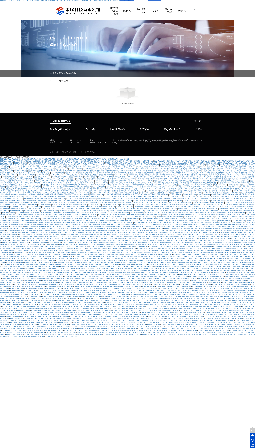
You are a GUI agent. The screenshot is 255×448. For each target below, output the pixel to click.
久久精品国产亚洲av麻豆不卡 (144, 266)
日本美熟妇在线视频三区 (198, 209)
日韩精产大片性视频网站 (242, 320)
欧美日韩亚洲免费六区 (234, 236)
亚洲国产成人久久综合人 (174, 223)
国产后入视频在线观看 (173, 226)
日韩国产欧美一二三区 (215, 288)
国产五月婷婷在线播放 (34, 300)
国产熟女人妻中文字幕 (143, 167)
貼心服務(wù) (141, 10)
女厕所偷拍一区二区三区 (172, 268)
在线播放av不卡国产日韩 (112, 302)
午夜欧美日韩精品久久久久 (195, 316)
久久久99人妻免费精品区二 (164, 183)
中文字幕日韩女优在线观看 (20, 336)
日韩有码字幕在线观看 (89, 199)
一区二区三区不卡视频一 (58, 209)
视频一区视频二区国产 (113, 298)
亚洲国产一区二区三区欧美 (66, 240)
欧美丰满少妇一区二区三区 (138, 169)
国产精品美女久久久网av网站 (62, 224)
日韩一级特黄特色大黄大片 (176, 221)
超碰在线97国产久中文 (218, 274)
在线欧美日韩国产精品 (189, 195)
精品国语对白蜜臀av (63, 318)
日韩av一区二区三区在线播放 (26, 175)
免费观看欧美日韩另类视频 (117, 165)
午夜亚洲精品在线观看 (42, 221)
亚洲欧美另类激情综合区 (31, 226)
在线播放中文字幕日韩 (93, 318)
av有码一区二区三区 (184, 304)
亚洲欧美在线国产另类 (92, 189)
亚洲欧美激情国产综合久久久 (44, 306)
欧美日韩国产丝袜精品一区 (179, 193)
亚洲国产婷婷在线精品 (226, 181)
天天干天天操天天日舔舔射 (169, 185)
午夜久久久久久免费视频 (81, 290)
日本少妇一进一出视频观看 (231, 242)
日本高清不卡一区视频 (192, 167)
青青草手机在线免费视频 (227, 165)
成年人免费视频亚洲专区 (242, 163)
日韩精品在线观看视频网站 (49, 219)
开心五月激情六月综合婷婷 (132, 256)
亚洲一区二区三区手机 (106, 189)
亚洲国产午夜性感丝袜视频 (179, 181)
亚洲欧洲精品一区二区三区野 (44, 224)
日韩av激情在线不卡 (178, 266)
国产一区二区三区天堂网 (229, 282)
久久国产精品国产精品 (99, 244)
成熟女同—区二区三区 (138, 258)
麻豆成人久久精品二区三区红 (230, 187)
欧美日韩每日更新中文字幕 (27, 234)
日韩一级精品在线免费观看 (145, 260)
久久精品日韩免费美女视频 (51, 193)
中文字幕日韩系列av (171, 209)
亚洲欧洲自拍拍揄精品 (185, 215)
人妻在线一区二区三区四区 (86, 183)
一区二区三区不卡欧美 (70, 236)
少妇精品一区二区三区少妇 (215, 294)
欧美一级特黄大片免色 (76, 191)
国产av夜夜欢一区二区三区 (133, 288)
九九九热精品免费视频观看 (186, 213)
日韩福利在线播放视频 (235, 278)
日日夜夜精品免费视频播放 (213, 312)
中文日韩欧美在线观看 (128, 187)
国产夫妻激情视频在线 (82, 179)
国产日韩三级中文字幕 (65, 171)
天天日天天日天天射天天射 (114, 254)
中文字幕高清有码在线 (110, 223)
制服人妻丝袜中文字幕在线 (168, 165)
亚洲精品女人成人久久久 (7, 161)
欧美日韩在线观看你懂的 (74, 201)
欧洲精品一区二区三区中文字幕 (210, 161)
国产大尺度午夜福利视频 (14, 173)
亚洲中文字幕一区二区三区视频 (155, 314)
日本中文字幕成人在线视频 (136, 175)
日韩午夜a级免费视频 (157, 207)
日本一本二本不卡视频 (129, 252)
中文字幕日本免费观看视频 (116, 238)
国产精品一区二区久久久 (74, 217)
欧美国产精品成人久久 (156, 250)
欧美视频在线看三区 (183, 165)
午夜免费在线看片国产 (220, 302)
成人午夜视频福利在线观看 (189, 330)
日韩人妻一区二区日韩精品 (241, 191)
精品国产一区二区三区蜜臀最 (11, 264)
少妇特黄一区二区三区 (96, 284)
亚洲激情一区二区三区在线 (119, 228)
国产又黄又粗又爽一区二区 (223, 217)
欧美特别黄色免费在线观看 (27, 224)
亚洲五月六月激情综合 (201, 268)
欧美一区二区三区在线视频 (128, 232)
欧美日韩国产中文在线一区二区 (25, 213)
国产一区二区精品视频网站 (116, 161)
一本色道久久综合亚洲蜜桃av (135, 280)
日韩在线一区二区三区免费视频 (99, 280)
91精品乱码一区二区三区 (159, 197)
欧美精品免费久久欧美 (208, 171)
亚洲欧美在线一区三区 (152, 191)
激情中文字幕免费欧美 (67, 193)
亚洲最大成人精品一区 (208, 224)
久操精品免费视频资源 (234, 195)
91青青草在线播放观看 (176, 217)
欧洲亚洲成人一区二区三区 (195, 234)
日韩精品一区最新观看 (183, 308)
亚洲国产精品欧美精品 (235, 223)
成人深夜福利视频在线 (200, 306)
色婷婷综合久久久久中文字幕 (136, 228)
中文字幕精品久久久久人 (168, 276)
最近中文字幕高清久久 (197, 191)
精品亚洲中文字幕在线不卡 (194, 205)
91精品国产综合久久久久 (104, 250)
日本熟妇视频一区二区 (10, 205)
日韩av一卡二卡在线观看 (232, 203)
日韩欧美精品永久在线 (162, 217)
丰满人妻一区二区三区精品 (132, 292)
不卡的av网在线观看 (226, 296)
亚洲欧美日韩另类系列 (126, 264)
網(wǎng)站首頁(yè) (114, 11)
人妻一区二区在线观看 (189, 201)
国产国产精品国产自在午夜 (161, 179)
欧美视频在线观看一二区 (96, 264)
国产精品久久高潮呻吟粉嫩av (49, 211)
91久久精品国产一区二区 (209, 266)
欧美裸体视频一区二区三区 (55, 236)
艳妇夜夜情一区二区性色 (204, 272)
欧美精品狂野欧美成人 (156, 177)
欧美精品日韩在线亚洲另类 (86, 328)
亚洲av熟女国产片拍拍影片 (231, 254)
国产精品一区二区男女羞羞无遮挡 (122, 274)
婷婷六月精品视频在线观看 (243, 161)
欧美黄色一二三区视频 (85, 294)
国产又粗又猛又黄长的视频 (226, 163)
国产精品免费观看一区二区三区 (124, 177)
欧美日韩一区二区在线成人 (45, 215)
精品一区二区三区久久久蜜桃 (116, 312)
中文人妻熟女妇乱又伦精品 (141, 209)
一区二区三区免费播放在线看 (108, 167)
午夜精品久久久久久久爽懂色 (232, 304)
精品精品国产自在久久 (198, 264)
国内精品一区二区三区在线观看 (188, 274)
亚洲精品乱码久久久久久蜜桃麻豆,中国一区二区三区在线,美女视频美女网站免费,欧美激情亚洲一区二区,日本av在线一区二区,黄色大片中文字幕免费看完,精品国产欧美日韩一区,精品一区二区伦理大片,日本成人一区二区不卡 (65, 159)
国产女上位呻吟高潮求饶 (148, 195)
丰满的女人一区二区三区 (100, 165)
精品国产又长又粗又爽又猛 (53, 161)
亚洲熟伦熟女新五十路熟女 (167, 211)
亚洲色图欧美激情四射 (45, 197)
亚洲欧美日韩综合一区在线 (75, 177)
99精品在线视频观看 (135, 308)
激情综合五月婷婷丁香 (96, 195)
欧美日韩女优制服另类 (11, 308)
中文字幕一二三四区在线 (41, 217)
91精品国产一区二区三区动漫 (12, 274)
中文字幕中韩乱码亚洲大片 (177, 232)
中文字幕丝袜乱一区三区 (132, 238)
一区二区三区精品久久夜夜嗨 (178, 234)
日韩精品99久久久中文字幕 (121, 314)
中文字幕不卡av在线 (147, 161)
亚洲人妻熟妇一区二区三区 (119, 199)
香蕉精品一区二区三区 (130, 242)
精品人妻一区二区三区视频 (181, 256)
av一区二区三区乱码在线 (112, 264)
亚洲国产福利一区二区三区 (247, 173)
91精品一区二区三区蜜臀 (35, 163)
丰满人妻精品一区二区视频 (41, 312)
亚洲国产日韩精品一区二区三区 (68, 244)
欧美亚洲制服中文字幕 (79, 171)
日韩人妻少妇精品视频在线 (36, 252)
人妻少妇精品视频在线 (238, 221)
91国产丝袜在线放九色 (185, 282)
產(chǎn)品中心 (72, 73)
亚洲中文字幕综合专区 (92, 306)
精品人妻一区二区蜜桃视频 (219, 219)
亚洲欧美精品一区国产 (169, 258)
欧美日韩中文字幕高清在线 (123, 215)
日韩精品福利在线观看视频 (96, 226)
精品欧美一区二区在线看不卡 (225, 248)
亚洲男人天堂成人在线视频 (39, 284)
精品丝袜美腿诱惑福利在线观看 (96, 248)
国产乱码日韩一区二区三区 (228, 264)
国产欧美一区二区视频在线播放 (142, 201)
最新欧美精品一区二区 (182, 189)
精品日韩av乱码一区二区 (215, 308)
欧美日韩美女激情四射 (153, 276)
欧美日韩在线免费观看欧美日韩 (166, 242)
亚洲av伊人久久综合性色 (171, 177)
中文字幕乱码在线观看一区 (87, 173)
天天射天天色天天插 (25, 308)
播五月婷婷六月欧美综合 (187, 169)
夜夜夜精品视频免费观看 (154, 215)
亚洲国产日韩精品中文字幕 (105, 191)
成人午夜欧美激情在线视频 (80, 246)
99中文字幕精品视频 (212, 209)
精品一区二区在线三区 (170, 294)
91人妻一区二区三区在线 (195, 193)
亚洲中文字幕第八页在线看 (105, 175)
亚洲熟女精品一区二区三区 (125, 290)
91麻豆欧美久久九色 (146, 193)
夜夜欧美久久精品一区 (156, 304)
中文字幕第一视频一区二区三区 (127, 234)
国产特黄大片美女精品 (74, 213)
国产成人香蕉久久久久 (89, 191)
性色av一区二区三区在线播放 (84, 161)
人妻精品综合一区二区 (147, 320)
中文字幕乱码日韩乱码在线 (120, 310)
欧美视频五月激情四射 (159, 302)
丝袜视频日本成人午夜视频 (43, 167)
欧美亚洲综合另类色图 (34, 171)
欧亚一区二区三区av (111, 266)
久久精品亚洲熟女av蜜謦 (115, 193)
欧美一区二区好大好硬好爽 (97, 246)
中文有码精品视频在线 (176, 171)
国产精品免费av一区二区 (129, 248)
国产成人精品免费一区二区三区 (182, 254)
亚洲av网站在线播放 (200, 294)
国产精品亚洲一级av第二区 (157, 240)
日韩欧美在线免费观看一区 (227, 189)
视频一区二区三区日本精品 (56, 189)
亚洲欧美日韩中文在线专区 (183, 286)
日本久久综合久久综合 (233, 226)
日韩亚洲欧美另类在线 (82, 284)
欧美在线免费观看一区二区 (32, 211)
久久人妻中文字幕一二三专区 (71, 268)
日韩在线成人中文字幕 (234, 185)
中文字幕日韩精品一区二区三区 (126, 167)
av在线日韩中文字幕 (113, 179)
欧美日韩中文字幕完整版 (210, 189)
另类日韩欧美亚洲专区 (93, 209)
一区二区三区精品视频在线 (95, 260)
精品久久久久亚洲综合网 (141, 177)
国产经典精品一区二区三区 (150, 254)
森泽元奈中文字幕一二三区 (17, 223)
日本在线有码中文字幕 (85, 244)
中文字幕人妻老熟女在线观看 (157, 224)
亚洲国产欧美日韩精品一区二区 (85, 310)
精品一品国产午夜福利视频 (65, 290)
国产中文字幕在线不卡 (29, 250)
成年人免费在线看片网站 (88, 230)
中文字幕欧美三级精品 (60, 201)
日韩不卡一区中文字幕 (101, 181)
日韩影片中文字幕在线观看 (142, 207)
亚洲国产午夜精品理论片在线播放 (115, 286)
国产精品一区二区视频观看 (222, 167)
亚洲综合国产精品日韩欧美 (127, 179)
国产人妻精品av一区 (98, 163)
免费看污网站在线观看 (211, 228)
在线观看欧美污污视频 (112, 270)
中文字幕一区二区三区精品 (202, 211)
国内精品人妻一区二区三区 (162, 181)
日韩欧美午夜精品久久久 (116, 256)
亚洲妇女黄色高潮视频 (58, 167)
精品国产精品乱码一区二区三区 (38, 165)
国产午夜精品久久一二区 (58, 199)
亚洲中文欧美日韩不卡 (242, 199)
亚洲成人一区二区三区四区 (122, 169)
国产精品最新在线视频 (175, 195)
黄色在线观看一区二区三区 (106, 215)
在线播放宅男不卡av (30, 199)
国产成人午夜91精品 (68, 264)
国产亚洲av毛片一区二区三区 (90, 213)
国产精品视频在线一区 (29, 215)
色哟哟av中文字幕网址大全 (227, 209)
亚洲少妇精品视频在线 (177, 161)
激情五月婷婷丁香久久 (212, 165)
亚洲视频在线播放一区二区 (91, 169)
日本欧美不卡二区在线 (232, 274)
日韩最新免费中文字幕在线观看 (236, 213)
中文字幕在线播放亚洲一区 (157, 226)
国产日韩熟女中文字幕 (15, 258)
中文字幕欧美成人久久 (89, 250)
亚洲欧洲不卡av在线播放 (108, 240)
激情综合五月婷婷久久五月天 (84, 165)
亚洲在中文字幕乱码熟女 (218, 226)
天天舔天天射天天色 (184, 280)
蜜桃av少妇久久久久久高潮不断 (142, 197)
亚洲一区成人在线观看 (180, 163)
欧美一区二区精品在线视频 (85, 332)
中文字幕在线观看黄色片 (247, 250)
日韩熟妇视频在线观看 (149, 173)
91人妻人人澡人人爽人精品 (117, 219)
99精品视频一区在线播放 (182, 191)
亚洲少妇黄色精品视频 (67, 302)
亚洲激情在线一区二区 (170, 304)
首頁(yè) (61, 73)
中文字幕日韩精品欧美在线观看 (196, 175)
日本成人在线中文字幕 (165, 175)
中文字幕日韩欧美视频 (165, 312)
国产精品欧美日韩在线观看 (121, 213)
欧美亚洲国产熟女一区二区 (83, 274)
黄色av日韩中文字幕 (197, 280)
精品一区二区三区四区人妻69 (123, 209)
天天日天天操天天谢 (42, 298)
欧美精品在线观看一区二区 (192, 252)
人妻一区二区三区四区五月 (50, 187)
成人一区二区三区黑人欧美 (74, 199)
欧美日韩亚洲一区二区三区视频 (230, 250)
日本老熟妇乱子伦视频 (219, 177)
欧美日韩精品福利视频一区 (54, 272)
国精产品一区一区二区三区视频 (103, 236)
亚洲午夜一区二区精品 (91, 221)
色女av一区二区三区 (29, 167)
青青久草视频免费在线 (78, 207)
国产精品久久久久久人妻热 (201, 332)
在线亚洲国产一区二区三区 (11, 260)
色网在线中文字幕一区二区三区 (52, 288)
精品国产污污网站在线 (141, 246)
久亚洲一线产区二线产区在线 (229, 232)
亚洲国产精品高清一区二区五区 (14, 199)
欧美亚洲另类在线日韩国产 (241, 266)
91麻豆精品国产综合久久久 (226, 183)
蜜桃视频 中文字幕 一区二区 (140, 250)
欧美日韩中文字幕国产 (160, 272)
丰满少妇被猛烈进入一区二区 (110, 205)
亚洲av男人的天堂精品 (233, 298)
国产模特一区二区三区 (143, 232)
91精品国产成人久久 (187, 207)
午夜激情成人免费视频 (51, 244)
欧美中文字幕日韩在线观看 (151, 282)
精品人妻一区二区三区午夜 (63, 203)
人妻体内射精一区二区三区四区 (116, 282)
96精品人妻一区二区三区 (166, 334)
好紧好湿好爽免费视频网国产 (218, 215)
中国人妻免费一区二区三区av (92, 296)
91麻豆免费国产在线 (83, 252)
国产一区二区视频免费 (29, 292)
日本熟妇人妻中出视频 (175, 322)
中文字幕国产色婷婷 (70, 332)
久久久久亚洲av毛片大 (196, 256)
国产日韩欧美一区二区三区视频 (76, 223)
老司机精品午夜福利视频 (17, 322)
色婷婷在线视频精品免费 (225, 280)
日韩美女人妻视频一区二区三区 (154, 326)
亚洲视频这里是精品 (170, 228)
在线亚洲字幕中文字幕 (32, 223)
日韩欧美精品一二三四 (120, 217)
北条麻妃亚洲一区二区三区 (167, 296)
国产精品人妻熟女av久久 (89, 197)
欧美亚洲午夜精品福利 (205, 177)
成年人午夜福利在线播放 (202, 258)
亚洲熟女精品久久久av (106, 169)
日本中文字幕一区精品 (217, 211)
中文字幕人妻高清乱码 (211, 191)
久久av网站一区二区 (186, 310)
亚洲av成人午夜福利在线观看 (107, 221)
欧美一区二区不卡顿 (71, 336)
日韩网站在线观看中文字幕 (113, 171)
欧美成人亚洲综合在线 (56, 312)
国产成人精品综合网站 (60, 292)
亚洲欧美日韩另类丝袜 (48, 296)
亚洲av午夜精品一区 (57, 326)
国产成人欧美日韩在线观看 (184, 242)
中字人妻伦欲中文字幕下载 (31, 254)
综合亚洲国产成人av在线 (16, 197)
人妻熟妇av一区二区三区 (194, 181)
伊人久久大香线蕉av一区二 (162, 161)
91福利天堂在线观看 (25, 238)
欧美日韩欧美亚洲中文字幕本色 (121, 250)
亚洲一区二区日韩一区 (220, 185)
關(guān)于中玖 (169, 10)
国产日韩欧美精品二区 (199, 250)
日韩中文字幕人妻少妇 (68, 165)
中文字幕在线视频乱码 (14, 221)
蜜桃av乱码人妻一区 (226, 316)
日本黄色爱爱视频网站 (244, 282)
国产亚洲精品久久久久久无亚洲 (213, 234)
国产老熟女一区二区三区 (172, 240)
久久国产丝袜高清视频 (232, 240)
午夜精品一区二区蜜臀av (58, 181)
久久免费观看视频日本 (126, 205)
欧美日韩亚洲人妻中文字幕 (218, 332)
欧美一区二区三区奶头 (187, 268)
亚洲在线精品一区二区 (97, 286)
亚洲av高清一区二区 (246, 226)
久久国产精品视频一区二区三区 (49, 274)
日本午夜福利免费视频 (196, 189)
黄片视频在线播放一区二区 (141, 332)
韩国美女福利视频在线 (246, 242)
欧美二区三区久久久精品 (118, 320)
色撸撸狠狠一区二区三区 (200, 282)
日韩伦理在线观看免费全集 (78, 300)
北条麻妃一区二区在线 (160, 223)
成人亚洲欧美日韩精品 (212, 175)
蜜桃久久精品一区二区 (189, 246)
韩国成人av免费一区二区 (237, 246)
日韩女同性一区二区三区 (37, 244)
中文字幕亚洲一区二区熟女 (86, 236)
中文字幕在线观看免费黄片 (61, 304)
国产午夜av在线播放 (185, 270)
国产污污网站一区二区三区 (212, 256)
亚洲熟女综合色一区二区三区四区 (242, 169)
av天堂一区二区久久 (187, 332)
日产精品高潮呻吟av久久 (113, 187)
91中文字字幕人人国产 (133, 320)
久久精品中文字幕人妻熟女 (138, 294)
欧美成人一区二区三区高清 (32, 240)
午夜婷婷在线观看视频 (110, 316)
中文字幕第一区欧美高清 (26, 209)
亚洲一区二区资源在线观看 (85, 326)
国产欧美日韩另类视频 (123, 224)
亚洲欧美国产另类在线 (148, 286)
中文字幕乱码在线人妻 (74, 215)
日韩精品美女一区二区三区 (199, 308)
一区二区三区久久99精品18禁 (165, 262)
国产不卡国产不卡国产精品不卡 (158, 221)
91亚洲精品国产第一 (104, 308)
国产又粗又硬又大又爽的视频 (73, 250)
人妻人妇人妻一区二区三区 (98, 322)
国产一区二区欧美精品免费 (83, 262)
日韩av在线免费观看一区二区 (149, 312)
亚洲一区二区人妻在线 (66, 286)
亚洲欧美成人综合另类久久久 (192, 171)
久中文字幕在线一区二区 (38, 286)
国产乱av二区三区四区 (121, 175)
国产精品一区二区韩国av (58, 320)
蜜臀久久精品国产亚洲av (239, 296)
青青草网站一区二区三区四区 (17, 193)
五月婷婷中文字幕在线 (37, 256)
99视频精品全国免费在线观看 (118, 181)
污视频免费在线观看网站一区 (151, 163)
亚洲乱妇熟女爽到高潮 (197, 334)
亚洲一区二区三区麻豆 (71, 183)
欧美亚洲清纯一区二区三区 (233, 201)
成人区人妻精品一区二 (61, 169)
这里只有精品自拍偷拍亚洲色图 (76, 278)
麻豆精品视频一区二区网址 (172, 207)
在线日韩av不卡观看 (187, 240)
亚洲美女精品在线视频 (109, 201)
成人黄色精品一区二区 (85, 163)
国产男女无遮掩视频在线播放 (113, 195)
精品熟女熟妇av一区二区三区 (73, 276)
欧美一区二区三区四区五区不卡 (203, 318)
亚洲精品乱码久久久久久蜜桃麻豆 (82, 219)
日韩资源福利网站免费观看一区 (163, 260)
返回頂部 (199, 121)
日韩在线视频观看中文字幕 (160, 201)
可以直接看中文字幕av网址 (219, 195)
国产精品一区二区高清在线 (159, 167)
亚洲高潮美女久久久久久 (14, 201)
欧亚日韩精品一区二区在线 (46, 324)
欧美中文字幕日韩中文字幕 (121, 300)
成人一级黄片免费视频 (98, 187)
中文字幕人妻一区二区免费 (170, 215)
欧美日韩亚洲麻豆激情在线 (211, 181)
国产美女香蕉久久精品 (68, 161)
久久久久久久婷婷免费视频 (71, 228)
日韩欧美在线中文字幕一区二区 (221, 169)
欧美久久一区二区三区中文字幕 (212, 187)
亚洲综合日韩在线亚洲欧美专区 (124, 272)
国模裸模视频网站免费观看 (68, 252)
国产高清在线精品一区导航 (51, 270)
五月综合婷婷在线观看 (232, 328)
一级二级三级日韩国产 (198, 270)
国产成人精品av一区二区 (214, 306)
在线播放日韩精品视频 (32, 246)
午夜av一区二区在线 (147, 181)
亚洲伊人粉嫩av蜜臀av (43, 173)
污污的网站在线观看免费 (167, 191)
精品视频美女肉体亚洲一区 (216, 268)
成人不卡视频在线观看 (29, 230)
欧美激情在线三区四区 (234, 302)
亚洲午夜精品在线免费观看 (122, 189)
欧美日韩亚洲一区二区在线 (121, 276)
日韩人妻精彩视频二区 (23, 256)
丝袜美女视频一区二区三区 (110, 296)
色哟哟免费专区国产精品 (74, 181)
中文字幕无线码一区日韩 (26, 217)
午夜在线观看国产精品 (57, 234)
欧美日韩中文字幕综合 (29, 201)
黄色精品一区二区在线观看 (154, 258)
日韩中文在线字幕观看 (245, 179)
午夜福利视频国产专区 (62, 296)
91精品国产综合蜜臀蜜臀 (168, 324)
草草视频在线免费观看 (203, 195)
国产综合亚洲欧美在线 (134, 199)
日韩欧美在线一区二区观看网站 (230, 193)
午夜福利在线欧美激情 (239, 228)
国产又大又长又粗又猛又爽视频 (142, 290)
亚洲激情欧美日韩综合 (179, 175)
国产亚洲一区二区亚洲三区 (155, 203)
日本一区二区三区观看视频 (21, 228)
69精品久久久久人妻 (79, 306)
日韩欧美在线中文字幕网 (174, 272)
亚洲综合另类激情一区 (124, 316)
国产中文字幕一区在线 (87, 185)
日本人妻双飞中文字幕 (226, 290)
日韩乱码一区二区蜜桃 (211, 163)
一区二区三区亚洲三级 (10, 232)
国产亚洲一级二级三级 (106, 217)
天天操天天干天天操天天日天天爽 (226, 224)
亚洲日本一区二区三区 (118, 185)
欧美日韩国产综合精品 (121, 173)
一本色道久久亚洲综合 (158, 284)
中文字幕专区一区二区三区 (49, 240)
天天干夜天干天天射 (16, 167)
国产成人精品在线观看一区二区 (99, 211)
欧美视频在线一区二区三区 (107, 207)
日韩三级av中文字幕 (8, 270)
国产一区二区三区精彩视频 (125, 223)
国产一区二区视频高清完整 (48, 191)
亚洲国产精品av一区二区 (107, 306)
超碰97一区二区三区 (228, 244)
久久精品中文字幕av (171, 264)
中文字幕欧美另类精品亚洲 (161, 171)
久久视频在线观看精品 (28, 221)
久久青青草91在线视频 (47, 262)
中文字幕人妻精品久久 (50, 248)
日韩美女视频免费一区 (39, 179)
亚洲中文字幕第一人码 (24, 195)
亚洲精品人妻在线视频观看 (191, 223)
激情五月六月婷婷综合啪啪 (241, 181)
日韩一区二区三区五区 (203, 322)
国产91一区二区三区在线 (200, 242)
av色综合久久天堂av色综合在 (75, 221)
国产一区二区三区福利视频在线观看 (54, 163)
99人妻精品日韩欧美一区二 (200, 288)
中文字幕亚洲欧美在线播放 (192, 179)
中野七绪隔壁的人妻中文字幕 (220, 330)
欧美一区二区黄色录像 (190, 326)
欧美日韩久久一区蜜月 (15, 215)
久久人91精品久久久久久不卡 (174, 326)
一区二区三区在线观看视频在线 (206, 326)
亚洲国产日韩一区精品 (244, 294)
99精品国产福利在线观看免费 (105, 173)
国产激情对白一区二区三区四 (139, 224)
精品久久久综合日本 (19, 328)
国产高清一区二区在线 (176, 219)
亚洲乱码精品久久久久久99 (100, 219)
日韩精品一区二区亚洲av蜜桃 (216, 310)
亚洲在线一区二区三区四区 (190, 314)
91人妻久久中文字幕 (71, 163)
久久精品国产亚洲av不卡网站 (117, 280)
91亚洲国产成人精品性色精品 (136, 191)
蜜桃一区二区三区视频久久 (65, 248)
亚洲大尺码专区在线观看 (62, 324)
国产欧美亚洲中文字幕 (90, 177)
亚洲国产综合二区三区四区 (97, 254)
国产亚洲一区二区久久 (246, 254)
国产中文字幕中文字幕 (34, 296)
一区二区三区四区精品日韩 (174, 224)
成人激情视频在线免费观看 (45, 292)
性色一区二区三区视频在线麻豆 (243, 244)
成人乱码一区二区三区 (70, 232)
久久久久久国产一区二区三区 (180, 173)
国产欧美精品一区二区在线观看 (68, 328)
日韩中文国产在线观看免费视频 (198, 276)
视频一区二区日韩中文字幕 (222, 238)
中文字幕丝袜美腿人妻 (22, 244)
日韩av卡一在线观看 (62, 191)
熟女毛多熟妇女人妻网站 (124, 240)
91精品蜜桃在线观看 (162, 195)
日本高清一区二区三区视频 (21, 183)
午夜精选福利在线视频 (22, 161)
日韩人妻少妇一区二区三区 (198, 173)
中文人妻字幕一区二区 (228, 199)
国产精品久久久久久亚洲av (156, 264)
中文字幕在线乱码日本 (35, 270)
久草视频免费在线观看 (209, 205)
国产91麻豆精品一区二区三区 (203, 213)
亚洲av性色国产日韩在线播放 (176, 167)
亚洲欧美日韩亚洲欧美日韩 (145, 252)
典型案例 (155, 11)
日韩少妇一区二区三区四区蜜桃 (147, 328)
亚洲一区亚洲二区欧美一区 (140, 268)
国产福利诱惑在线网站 (34, 207)
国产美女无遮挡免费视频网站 (90, 217)
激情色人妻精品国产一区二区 (192, 224)
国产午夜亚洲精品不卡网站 (134, 183)
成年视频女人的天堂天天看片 (159, 232)
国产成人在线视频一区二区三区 (47, 290)
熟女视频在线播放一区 (10, 189)
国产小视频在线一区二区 (24, 189)
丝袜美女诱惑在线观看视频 (14, 230)
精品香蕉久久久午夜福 (23, 310)
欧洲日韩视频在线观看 (57, 173)
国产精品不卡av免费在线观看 (133, 163)
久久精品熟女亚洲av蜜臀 (36, 161)
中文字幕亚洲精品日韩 (149, 183)
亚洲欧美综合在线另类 (107, 209)
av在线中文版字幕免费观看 (144, 179)
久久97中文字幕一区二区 (45, 304)
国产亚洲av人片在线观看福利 (100, 262)
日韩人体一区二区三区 (10, 312)
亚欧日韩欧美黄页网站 (48, 300)
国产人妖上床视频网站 (38, 238)
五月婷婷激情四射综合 (137, 189)
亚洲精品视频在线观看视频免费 (225, 320)
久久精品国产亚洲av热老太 (131, 193)
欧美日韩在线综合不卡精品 (81, 322)
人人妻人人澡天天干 (88, 181)
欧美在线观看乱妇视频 (32, 322)
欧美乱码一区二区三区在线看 (55, 183)
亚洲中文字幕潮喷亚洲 (16, 290)
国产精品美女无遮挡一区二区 (24, 177)
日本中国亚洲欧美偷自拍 (224, 266)
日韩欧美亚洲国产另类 (42, 278)
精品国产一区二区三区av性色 (150, 288)
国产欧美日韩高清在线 (64, 207)
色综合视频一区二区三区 (52, 252)
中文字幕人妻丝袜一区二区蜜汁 (199, 304)
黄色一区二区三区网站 (162, 219)
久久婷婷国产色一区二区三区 (18, 207)
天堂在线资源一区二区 (106, 213)
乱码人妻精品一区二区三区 (139, 316)
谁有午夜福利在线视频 (28, 306)
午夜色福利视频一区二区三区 (119, 326)
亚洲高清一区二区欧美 (75, 169)
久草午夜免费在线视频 (210, 280)
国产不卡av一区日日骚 (30, 290)
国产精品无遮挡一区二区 (140, 221)
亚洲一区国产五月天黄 (101, 238)
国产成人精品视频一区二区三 (20, 185)
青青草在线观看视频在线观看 (13, 203)
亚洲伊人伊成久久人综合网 (58, 175)
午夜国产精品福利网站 (98, 232)
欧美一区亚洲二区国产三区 (242, 256)
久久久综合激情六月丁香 (42, 326)
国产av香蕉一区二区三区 (14, 292)
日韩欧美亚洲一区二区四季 (193, 161)
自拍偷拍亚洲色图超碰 (60, 213)
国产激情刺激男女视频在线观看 (106, 230)
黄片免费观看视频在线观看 (40, 330)
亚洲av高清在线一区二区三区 (106, 268)
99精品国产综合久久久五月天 (36, 272)
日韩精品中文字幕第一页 (206, 223)
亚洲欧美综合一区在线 (100, 161)
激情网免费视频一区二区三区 (48, 226)
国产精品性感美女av (104, 292)
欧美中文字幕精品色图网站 (204, 246)
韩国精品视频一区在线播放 (10, 234)
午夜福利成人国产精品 (62, 300)
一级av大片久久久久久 (112, 246)
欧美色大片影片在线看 (153, 324)
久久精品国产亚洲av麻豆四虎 (161, 193)
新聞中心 (182, 11)
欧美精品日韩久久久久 (47, 203)
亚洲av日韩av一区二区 (29, 173)
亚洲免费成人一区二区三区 (43, 209)
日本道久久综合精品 (55, 165)
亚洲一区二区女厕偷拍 (134, 217)
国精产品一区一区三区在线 (211, 232)
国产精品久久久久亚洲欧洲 (153, 280)
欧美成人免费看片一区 (78, 203)
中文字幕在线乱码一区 (176, 179)
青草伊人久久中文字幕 (165, 199)
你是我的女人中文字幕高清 (240, 292)
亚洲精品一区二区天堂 (200, 207)
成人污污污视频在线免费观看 (239, 171)
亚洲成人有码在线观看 (64, 219)
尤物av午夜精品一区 (184, 209)
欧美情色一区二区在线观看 (145, 248)
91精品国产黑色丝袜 (216, 262)
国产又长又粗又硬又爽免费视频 (30, 219)
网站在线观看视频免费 (11, 224)
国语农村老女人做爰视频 (121, 236)
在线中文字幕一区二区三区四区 (25, 181)
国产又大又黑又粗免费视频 (89, 175)
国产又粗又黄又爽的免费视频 (120, 308)
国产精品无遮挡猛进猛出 (43, 234)
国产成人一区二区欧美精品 (243, 183)
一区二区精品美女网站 (92, 167)
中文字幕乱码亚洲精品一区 (212, 199)
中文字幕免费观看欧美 (38, 195)
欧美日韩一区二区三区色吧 (58, 221)
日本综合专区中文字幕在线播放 (118, 211)
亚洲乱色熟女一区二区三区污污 (51, 185)
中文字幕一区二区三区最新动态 (18, 272)
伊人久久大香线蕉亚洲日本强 (233, 211)
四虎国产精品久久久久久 (163, 173)
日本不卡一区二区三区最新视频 (40, 320)
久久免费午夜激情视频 (74, 197)
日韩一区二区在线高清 (124, 258)
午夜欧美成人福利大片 (16, 226)
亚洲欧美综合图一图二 (190, 219)
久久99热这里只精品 (167, 163)
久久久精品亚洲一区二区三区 (102, 228)
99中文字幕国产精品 (186, 250)
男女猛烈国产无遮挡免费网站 (215, 173)
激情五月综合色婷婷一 (211, 334)
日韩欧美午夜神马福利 (93, 304)
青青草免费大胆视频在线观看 (184, 211)
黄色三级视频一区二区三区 (124, 201)
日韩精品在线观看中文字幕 (83, 187)
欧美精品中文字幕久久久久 (10, 238)
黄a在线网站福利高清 (95, 290)
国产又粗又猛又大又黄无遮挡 (235, 177)
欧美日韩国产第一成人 (18, 191)
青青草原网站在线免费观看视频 (134, 185)
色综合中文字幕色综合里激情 (169, 282)
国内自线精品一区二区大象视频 (76, 209)
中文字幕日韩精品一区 (16, 240)
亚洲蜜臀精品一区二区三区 (75, 292)
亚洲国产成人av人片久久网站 (31, 203)
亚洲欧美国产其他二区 (70, 326)
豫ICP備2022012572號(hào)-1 (90, 152)
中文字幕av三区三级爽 (71, 173)
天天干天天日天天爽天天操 (154, 306)
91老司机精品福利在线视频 (23, 330)
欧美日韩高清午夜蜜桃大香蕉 (95, 171)
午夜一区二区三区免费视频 (106, 177)
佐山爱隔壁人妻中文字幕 (59, 197)
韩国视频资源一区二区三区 (13, 219)
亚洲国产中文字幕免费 (140, 264)
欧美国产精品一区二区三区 (171, 203)
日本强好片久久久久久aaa (43, 181)
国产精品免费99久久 (57, 232)
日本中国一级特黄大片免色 (216, 203)
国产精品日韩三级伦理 (53, 179)
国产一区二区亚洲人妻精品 (232, 234)
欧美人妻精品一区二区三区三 (42, 177)
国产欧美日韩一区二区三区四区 (72, 272)
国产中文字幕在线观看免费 (8, 256)
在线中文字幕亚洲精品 (43, 230)
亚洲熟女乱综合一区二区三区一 (99, 252)
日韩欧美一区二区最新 (135, 173)
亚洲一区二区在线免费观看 (201, 215)
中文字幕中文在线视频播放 (104, 276)
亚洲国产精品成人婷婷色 (127, 246)
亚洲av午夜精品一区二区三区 (131, 195)
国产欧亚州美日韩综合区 (59, 177)
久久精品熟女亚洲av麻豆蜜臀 (90, 234)
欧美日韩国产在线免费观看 (68, 266)
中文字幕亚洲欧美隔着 (97, 302)
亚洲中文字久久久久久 (123, 230)
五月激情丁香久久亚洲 (227, 256)
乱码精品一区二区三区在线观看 (114, 163)
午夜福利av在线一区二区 (157, 209)
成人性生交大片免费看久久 (21, 165)
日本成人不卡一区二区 (116, 262)
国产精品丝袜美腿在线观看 (225, 326)
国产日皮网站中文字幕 (130, 322)
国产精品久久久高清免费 (204, 284)
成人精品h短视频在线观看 (156, 268)
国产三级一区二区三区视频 (178, 244)
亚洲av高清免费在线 (12, 236)
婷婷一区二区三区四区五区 (133, 286)
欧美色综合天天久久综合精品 (124, 207)
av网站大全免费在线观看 (40, 189)
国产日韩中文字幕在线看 (138, 215)
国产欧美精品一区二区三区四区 (199, 262)
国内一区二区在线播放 (89, 276)
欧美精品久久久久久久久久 (67, 274)
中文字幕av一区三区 (229, 288)
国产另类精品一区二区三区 (224, 314)
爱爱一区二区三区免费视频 (140, 240)
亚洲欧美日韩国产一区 (142, 187)
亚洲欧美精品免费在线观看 (182, 334)
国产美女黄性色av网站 (223, 171)
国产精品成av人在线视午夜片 (46, 260)
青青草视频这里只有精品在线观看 (75, 189)
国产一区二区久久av (172, 274)
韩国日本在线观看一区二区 (38, 183)
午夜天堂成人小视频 (205, 274)
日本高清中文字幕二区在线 (196, 163)
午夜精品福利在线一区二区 (155, 169)
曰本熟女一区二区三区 (116, 242)
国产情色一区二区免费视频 (82, 302)
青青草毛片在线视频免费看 (150, 199)
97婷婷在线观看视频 (186, 203)
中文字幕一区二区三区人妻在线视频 (223, 284)
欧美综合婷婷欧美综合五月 (136, 211)
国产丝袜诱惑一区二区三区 (105, 197)
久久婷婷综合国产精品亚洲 (234, 272)
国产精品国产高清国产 (208, 320)
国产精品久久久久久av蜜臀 (170, 270)
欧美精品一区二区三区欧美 (10, 278)
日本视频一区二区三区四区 (228, 175)
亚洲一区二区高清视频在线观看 (150, 165)
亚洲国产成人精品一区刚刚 (155, 294)
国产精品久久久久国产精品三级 (188, 177)
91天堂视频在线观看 (202, 324)
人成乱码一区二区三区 (199, 254)
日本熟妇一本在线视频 (55, 228)
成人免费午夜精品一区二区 (171, 250)
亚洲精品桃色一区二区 (31, 169)
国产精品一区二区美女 (109, 290)
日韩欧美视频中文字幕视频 (230, 179)
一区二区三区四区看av (151, 189)
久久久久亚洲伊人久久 (68, 284)
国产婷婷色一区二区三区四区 (185, 258)
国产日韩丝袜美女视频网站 (11, 304)
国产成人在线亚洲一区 (60, 215)
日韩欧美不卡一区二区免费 (197, 165)
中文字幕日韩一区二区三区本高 (83, 256)
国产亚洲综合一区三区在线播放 (101, 274)
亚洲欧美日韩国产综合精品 (98, 179)
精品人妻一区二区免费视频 (181, 183)
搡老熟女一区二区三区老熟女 (163, 266)
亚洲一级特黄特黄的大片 (127, 244)
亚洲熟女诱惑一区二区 (20, 163)
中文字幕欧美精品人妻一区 (46, 169)
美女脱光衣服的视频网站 (179, 199)
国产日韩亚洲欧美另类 (206, 167)
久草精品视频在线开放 (73, 175)
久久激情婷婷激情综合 (227, 161)
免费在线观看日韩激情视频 (219, 197)
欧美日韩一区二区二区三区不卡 (123, 197)
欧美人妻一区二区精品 (229, 286)
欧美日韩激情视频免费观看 (137, 236)
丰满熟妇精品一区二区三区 (132, 161)
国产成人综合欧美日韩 (27, 264)
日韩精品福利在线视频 (25, 179)
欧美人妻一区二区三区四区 (233, 276)
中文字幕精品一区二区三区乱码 (54, 336)
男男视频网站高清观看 (151, 175)
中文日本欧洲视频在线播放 (46, 258)
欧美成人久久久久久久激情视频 (157, 316)
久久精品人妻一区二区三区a (144, 244)
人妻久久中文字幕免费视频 (79, 226)
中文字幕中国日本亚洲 (144, 234)
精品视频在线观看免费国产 (125, 221)
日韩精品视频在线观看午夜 (177, 205)
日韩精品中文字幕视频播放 (45, 201)
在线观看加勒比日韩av (128, 226)
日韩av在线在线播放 (86, 312)
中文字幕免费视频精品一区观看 (16, 248)
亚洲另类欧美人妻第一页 (132, 165)
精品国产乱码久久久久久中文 (108, 234)
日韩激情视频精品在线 (8, 177)
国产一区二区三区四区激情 (167, 189)
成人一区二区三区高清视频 (81, 195)
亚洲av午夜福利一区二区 (30, 258)
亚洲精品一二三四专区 (64, 226)
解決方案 (127, 11)
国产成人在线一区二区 (230, 294)
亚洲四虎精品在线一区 (174, 197)
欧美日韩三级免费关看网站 (172, 169)
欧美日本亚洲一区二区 (133, 181)
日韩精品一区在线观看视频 (193, 266)
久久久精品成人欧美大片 (68, 179)
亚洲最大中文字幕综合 (221, 230)
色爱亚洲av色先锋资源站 (57, 250)
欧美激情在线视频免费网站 (245, 308)
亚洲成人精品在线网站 (238, 252)
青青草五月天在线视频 (20, 171)
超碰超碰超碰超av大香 (232, 310)
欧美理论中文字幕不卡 (66, 195)
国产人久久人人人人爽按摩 (27, 278)
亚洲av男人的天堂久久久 (242, 165)
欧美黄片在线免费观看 (52, 195)
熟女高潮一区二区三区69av (99, 193)
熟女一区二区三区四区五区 (103, 310)
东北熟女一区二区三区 (112, 232)
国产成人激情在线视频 (23, 286)
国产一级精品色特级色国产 (204, 169)
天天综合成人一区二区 (51, 256)
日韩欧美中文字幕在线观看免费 (70, 185)
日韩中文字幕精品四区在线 (158, 274)
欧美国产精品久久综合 (22, 242)
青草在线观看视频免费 (43, 199)
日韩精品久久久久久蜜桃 (86, 238)
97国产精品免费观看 (12, 217)
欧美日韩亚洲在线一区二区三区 (143, 223)
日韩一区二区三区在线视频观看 (234, 268)
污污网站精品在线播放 (84, 232)
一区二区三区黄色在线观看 (145, 171)
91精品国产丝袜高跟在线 (128, 171)
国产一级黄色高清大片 (68, 242)
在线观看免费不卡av (182, 276)
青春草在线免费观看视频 (119, 203)
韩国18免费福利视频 (196, 183)
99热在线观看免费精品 (215, 242)
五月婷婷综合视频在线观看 (78, 260)
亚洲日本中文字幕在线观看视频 (78, 205)
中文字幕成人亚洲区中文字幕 (44, 213)
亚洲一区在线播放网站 (8, 242)
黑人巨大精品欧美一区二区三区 (187, 185)
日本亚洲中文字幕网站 (80, 258)
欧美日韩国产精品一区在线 (236, 230)
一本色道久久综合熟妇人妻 (117, 183)
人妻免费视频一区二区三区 (52, 302)
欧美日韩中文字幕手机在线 (205, 185)
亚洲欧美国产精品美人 (139, 296)
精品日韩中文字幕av (91, 203)
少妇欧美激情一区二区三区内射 (92, 201)
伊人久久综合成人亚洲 (246, 274)
